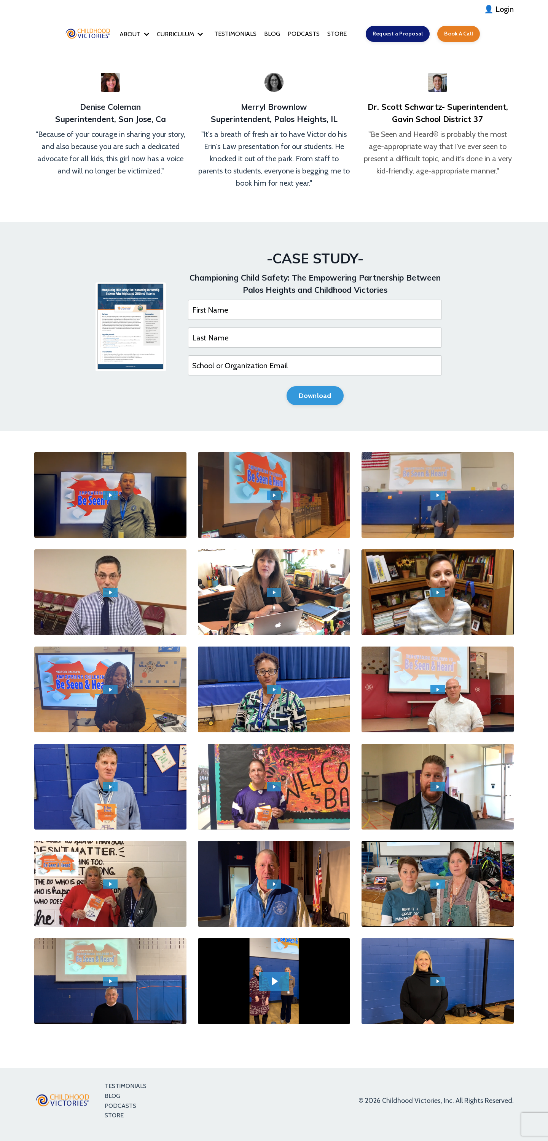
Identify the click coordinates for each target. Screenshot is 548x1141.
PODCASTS (304, 34)
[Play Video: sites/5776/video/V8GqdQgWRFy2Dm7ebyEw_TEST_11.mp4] (438, 789)
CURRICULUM (170, 34)
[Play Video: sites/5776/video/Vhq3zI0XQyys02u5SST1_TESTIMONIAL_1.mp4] (438, 886)
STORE (339, 34)
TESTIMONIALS (231, 34)
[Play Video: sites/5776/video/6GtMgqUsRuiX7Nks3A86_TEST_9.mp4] (274, 595)
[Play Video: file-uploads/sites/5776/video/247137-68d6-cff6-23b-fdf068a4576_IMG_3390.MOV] (438, 983)
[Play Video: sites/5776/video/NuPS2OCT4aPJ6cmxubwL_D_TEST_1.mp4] (438, 497)
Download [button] (315, 397)
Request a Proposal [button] (404, 34)
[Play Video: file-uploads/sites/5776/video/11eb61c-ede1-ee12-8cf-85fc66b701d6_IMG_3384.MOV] (111, 983)
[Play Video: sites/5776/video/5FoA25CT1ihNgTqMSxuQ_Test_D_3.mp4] (111, 497)
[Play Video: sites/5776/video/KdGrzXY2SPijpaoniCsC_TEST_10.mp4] (111, 595)
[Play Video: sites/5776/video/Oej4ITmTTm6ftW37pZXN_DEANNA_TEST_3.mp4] (438, 692)
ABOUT (121, 34)
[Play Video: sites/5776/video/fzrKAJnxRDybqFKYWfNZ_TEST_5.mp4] (438, 595)
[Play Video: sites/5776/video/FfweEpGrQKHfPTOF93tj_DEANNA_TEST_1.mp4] (111, 886)
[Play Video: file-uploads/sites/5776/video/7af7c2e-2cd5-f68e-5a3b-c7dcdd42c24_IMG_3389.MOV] (274, 983)
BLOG (270, 34)
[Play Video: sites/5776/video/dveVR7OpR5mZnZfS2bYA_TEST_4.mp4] (111, 692)
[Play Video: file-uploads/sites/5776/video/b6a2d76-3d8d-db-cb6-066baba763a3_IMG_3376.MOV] (274, 886)
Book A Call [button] (470, 34)
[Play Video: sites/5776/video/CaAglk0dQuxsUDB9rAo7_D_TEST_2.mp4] (274, 497)
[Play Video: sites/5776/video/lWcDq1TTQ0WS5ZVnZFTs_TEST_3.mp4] (274, 692)
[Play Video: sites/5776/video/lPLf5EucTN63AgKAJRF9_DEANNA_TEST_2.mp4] (274, 789)
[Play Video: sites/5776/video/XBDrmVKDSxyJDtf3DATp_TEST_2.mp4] (111, 789)
